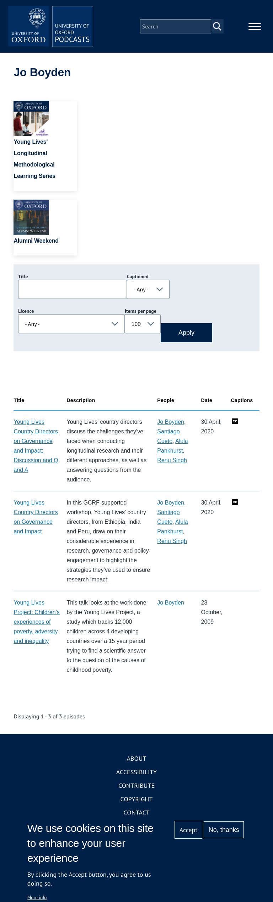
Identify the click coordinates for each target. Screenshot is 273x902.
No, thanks (224, 829)
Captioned (138, 277)
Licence (26, 311)
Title (23, 277)
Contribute (136, 786)
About (136, 759)
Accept (189, 830)
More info (37, 897)
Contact (137, 813)
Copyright (137, 799)
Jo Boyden (170, 422)
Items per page (140, 311)
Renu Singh (172, 461)
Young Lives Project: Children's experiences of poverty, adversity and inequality (36, 622)
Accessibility (136, 772)
